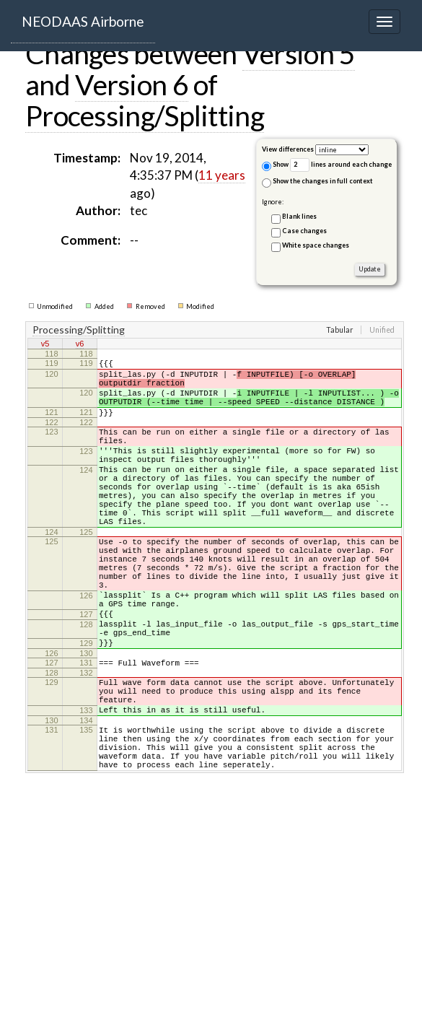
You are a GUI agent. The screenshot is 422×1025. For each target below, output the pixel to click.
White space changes (315, 245)
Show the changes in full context (317, 182)
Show (275, 165)
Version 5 (299, 53)
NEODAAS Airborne (83, 21)
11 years (221, 175)
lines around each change (341, 165)
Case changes (304, 231)
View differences (288, 149)
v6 (80, 345)
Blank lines (299, 216)
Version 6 (131, 84)
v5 (45, 345)
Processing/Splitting (144, 115)
